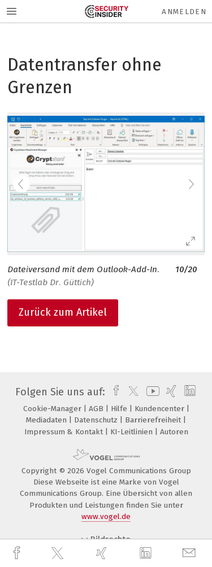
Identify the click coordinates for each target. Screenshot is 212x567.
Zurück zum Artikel (63, 312)
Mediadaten (47, 420)
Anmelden (184, 11)
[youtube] (150, 392)
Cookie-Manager (53, 408)
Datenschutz (97, 420)
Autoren (174, 432)
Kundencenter (161, 408)
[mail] (190, 553)
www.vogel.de (106, 516)
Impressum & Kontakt (64, 432)
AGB (97, 408)
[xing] (103, 553)
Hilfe (120, 408)
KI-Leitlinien (132, 432)
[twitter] (59, 553)
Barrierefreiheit (154, 420)
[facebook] (18, 553)
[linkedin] (147, 553)
